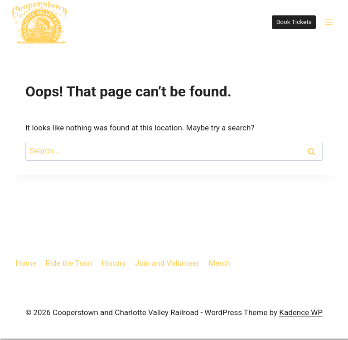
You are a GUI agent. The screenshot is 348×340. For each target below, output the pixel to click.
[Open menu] (328, 22)
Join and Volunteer (167, 263)
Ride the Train (68, 263)
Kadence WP (301, 312)
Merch (219, 263)
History (114, 263)
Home (25, 263)
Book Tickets (294, 21)
